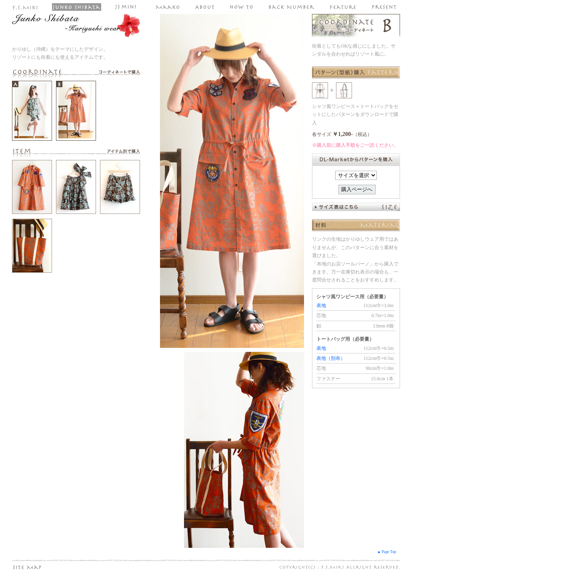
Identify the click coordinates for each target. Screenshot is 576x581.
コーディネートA (32, 111)
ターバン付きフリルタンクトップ (76, 187)
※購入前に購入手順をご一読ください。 (355, 145)
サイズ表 (356, 207)
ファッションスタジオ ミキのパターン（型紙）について (205, 7)
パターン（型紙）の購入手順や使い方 (241, 7)
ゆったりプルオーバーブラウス (32, 246)
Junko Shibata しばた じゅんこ (76, 7)
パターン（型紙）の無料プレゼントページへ (384, 7)
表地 (321, 305)
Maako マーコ (168, 7)
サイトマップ (42, 567)
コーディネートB (76, 111)
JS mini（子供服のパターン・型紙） (128, 7)
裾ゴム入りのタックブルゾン (120, 187)
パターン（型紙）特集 (343, 7)
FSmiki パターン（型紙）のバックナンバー (292, 7)
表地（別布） (330, 358)
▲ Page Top (386, 551)
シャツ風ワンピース (32, 187)
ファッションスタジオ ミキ (25, 7)
